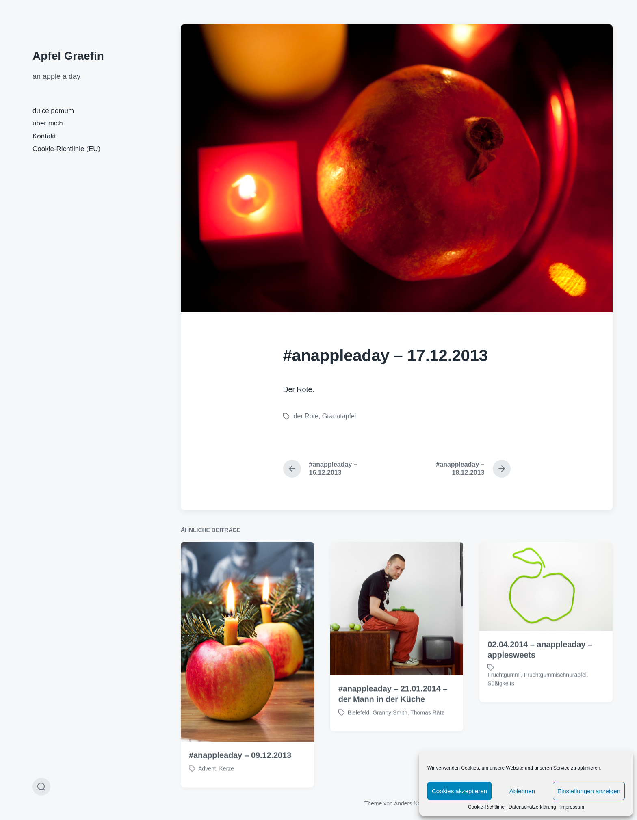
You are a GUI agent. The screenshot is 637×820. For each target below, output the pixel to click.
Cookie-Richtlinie (486, 807)
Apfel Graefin (68, 56)
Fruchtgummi (504, 692)
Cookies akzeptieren (459, 791)
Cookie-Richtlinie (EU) (66, 149)
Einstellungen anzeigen (588, 791)
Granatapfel (339, 416)
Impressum (572, 807)
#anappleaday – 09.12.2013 (240, 772)
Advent (207, 786)
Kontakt (44, 136)
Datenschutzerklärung (532, 807)
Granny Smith (390, 730)
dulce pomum (53, 111)
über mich (47, 123)
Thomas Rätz (427, 730)
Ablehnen (522, 791)
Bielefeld (359, 730)
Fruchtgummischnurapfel (555, 692)
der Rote (306, 416)
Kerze (226, 786)
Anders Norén (411, 803)
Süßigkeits (501, 700)
